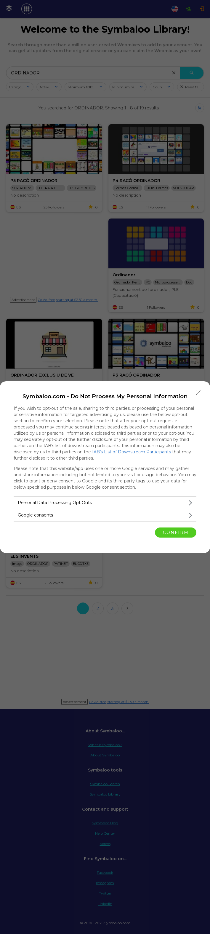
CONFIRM (176, 532)
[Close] (198, 393)
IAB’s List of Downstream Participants (131, 452)
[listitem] (105, 503)
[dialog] (105, 467)
